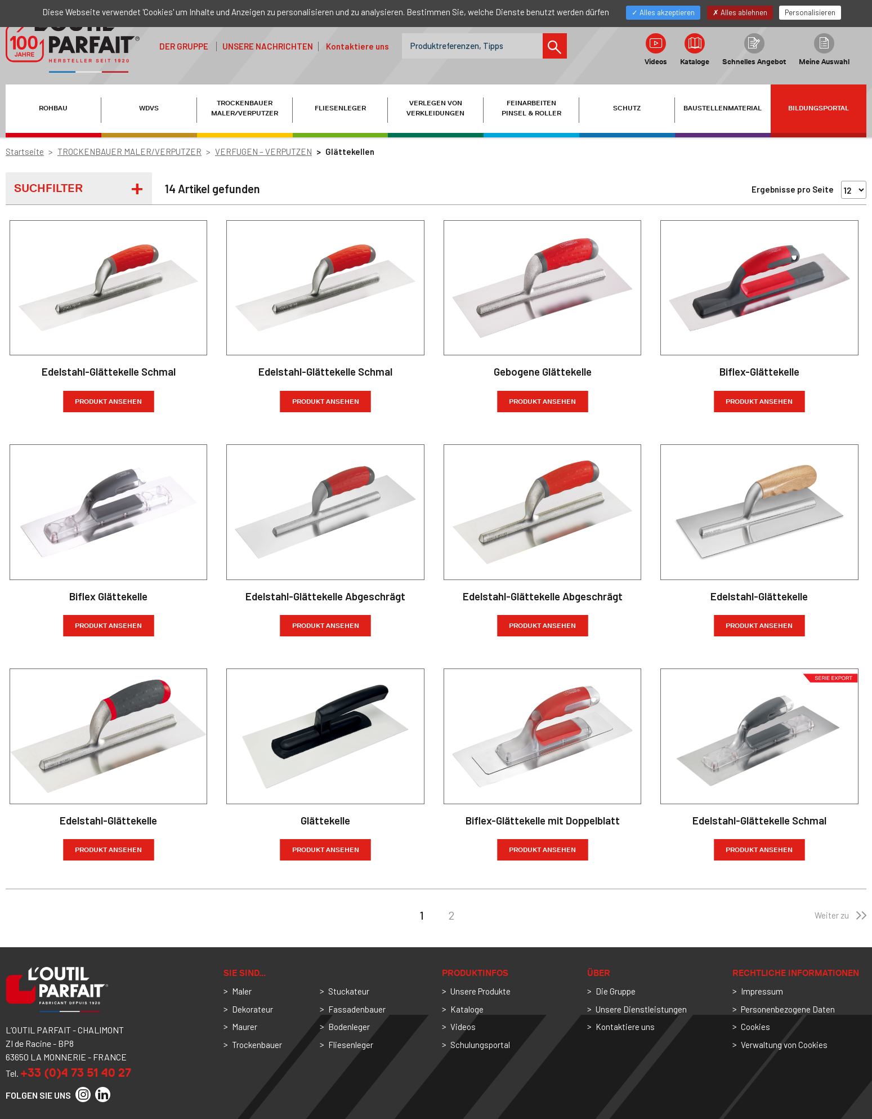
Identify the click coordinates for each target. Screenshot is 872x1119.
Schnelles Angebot (754, 49)
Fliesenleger (350, 1045)
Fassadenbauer (357, 1009)
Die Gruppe (616, 991)
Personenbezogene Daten (788, 1009)
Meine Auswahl (824, 49)
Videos (656, 49)
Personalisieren (810, 12)
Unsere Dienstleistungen (641, 1009)
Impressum (762, 991)
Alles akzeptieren (663, 12)
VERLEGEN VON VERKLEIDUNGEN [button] (435, 108)
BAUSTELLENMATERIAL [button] (722, 108)
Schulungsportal (480, 1045)
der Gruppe (183, 46)
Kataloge (694, 49)
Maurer (244, 1027)
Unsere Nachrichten (267, 46)
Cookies (755, 1027)
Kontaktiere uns (357, 46)
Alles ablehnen (740, 12)
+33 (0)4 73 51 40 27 (75, 1072)
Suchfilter (48, 188)
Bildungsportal (818, 108)
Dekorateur (252, 1009)
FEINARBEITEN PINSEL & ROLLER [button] (531, 108)
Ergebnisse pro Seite (793, 189)
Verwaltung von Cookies (784, 1045)
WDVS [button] (149, 108)
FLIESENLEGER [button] (340, 108)
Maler (242, 991)
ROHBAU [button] (53, 108)
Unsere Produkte (480, 991)
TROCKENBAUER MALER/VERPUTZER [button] (244, 108)
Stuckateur (348, 991)
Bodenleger (349, 1027)
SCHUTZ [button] (627, 108)
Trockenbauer (257, 1045)
